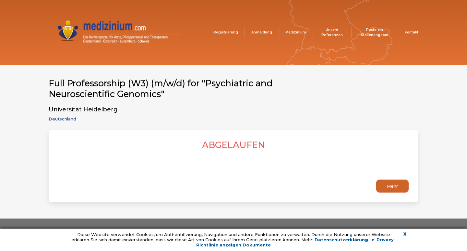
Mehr (392, 186)
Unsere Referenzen (332, 32)
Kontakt (411, 32)
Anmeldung (261, 32)
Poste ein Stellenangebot (375, 32)
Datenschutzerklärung (342, 239)
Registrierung (225, 32)
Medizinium (295, 32)
